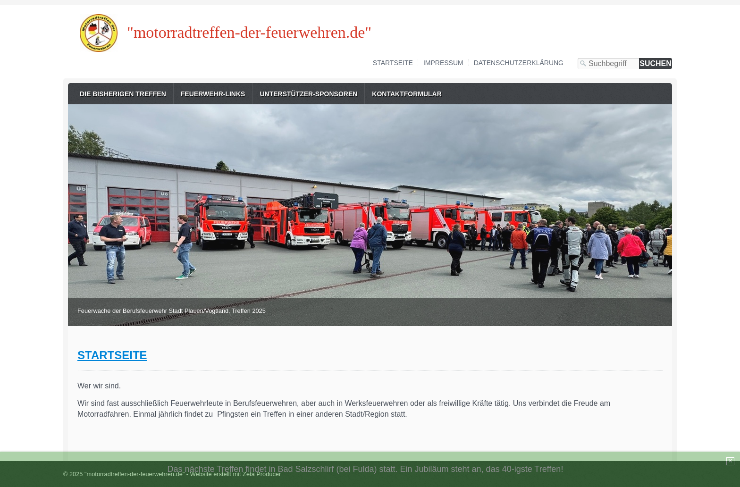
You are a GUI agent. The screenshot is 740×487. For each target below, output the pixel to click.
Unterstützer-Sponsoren (308, 94)
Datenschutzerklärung (518, 63)
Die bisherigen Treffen (123, 94)
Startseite (393, 63)
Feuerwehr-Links (213, 94)
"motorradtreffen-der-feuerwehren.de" (249, 32)
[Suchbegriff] (608, 63)
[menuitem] (123, 93)
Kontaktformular (407, 94)
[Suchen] (655, 63)
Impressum (443, 63)
